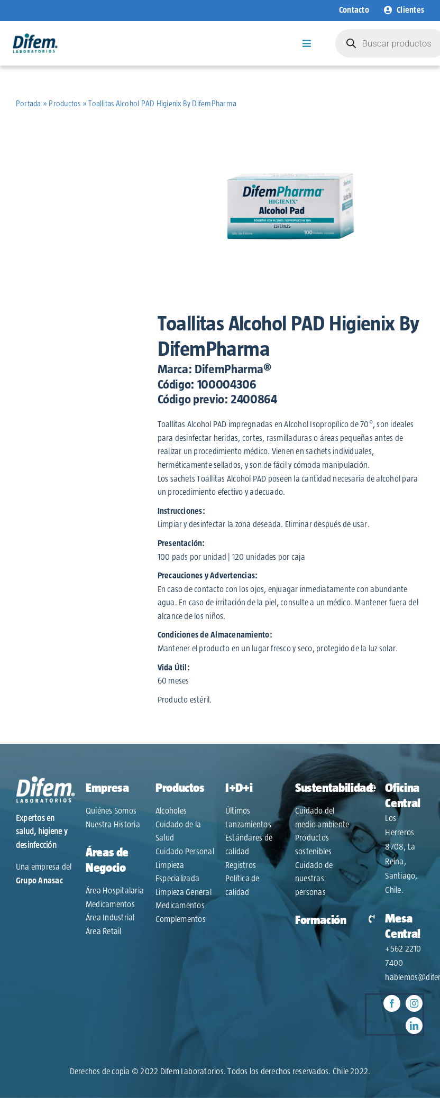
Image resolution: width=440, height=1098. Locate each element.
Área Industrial (110, 918)
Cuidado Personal (184, 851)
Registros (240, 865)
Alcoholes (171, 811)
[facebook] (391, 1003)
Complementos (180, 919)
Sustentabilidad (333, 788)
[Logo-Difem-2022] (35, 37)
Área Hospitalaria (115, 891)
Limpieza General (183, 892)
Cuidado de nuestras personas (314, 879)
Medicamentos (110, 904)
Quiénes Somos (111, 811)
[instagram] (414, 1003)
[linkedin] (414, 1025)
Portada (28, 104)
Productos (64, 104)
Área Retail (104, 931)
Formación (320, 920)
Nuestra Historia (113, 824)
